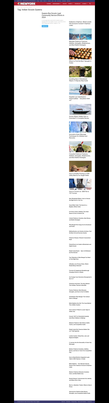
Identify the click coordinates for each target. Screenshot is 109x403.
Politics (64, 3)
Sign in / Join (19, 0)
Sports (70, 3)
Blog (38, 0)
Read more (45, 26)
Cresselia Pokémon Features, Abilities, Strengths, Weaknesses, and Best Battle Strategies (79, 155)
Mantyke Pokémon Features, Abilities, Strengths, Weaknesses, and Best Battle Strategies (79, 43)
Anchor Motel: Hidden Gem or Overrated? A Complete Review (79, 117)
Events (45, 0)
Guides (41, 0)
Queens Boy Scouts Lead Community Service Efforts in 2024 (53, 15)
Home (18, 7)
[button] (90, 3)
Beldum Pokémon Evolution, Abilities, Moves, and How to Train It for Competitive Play (80, 350)
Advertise (68, 0)
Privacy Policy (74, 401)
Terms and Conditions (82, 401)
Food (53, 0)
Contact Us (89, 401)
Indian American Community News (29, 0)
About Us (63, 401)
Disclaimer (68, 401)
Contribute (64, 0)
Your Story (59, 0)
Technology (77, 3)
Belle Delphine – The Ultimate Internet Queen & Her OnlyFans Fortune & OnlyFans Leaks (80, 365)
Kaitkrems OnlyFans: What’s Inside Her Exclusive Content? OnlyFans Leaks (80, 23)
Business (49, 3)
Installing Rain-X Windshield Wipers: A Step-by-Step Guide (78, 80)
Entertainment (57, 3)
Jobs (55, 0)
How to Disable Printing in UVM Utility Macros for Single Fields (79, 174)
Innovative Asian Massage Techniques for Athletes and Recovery (78, 136)
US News (84, 3)
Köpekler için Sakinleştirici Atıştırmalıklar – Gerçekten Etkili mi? (79, 98)
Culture (49, 0)
